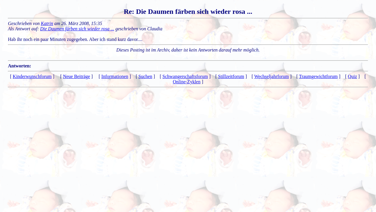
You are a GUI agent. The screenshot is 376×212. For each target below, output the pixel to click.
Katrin (47, 23)
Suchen (145, 76)
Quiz (352, 76)
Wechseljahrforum (271, 76)
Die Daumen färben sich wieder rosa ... (77, 28)
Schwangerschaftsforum (185, 76)
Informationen (114, 76)
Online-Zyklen (186, 81)
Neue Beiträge (76, 76)
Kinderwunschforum (32, 76)
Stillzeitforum (231, 76)
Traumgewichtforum (318, 76)
